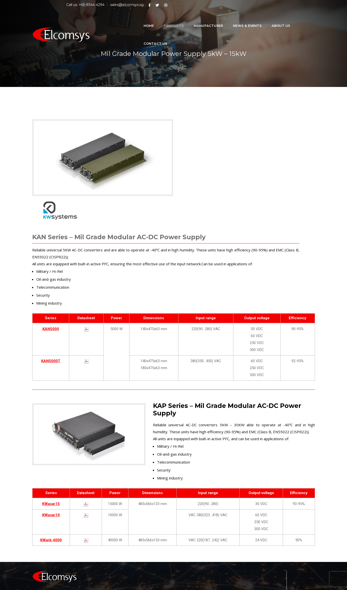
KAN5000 (50, 249)
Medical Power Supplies (197, 529)
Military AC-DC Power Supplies (202, 542)
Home (139, 20)
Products (165, 20)
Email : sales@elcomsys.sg (274, 556)
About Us (271, 20)
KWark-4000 (51, 463)
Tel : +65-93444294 (268, 542)
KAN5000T (50, 281)
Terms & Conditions (270, 583)
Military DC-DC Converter (198, 536)
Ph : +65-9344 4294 (268, 549)
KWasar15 (51, 427)
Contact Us (303, 20)
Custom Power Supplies (197, 549)
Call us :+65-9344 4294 (230, 4)
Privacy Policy (303, 583)
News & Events (238, 20)
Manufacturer (199, 20)
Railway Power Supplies (197, 522)
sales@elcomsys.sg (272, 4)
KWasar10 (51, 438)
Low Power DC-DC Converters (202, 515)
